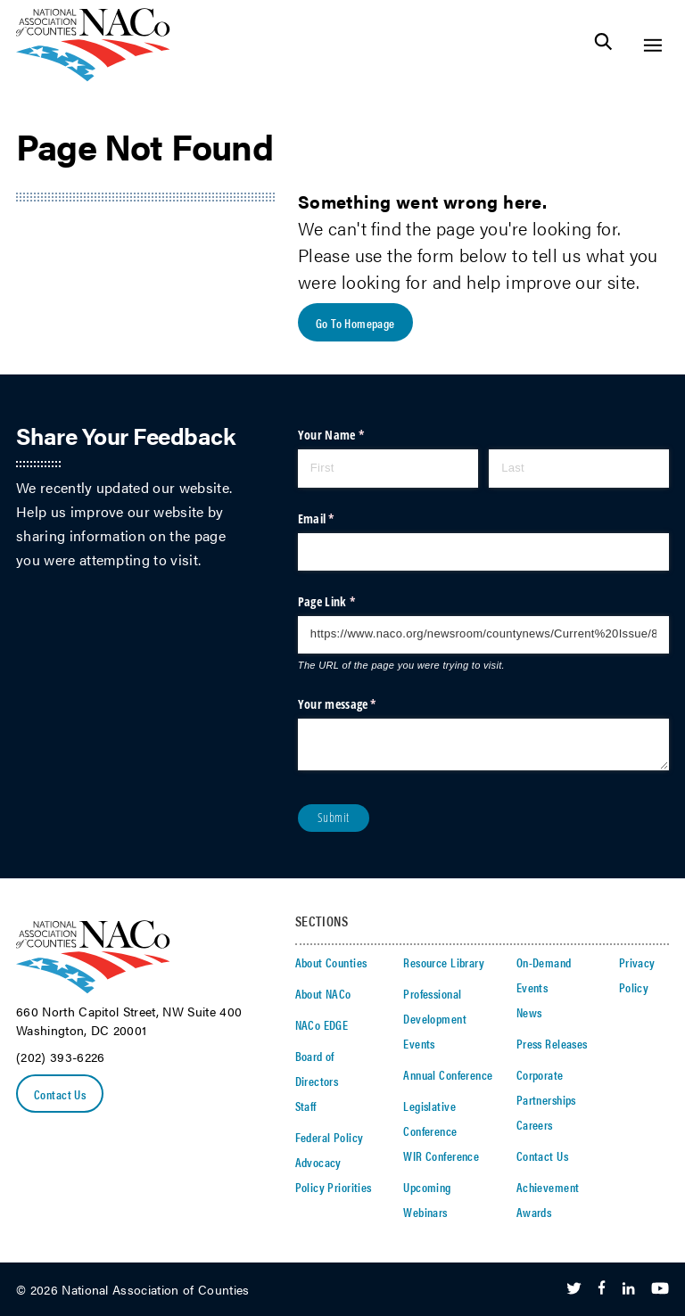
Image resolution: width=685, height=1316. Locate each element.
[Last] (579, 468)
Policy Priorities (333, 1187)
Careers (534, 1124)
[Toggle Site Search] (603, 45)
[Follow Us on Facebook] (602, 1289)
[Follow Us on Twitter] (574, 1289)
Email (338, 519)
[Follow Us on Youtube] (660, 1289)
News (529, 1012)
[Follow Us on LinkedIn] (628, 1289)
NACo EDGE (322, 1024)
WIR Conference (441, 1155)
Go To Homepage (355, 323)
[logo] (93, 76)
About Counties (331, 962)
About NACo (323, 993)
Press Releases (552, 1043)
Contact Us (60, 1094)
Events (419, 1043)
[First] (388, 468)
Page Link (349, 602)
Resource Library (443, 962)
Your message (359, 704)
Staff (306, 1105)
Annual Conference (447, 1074)
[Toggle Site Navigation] (652, 45)
